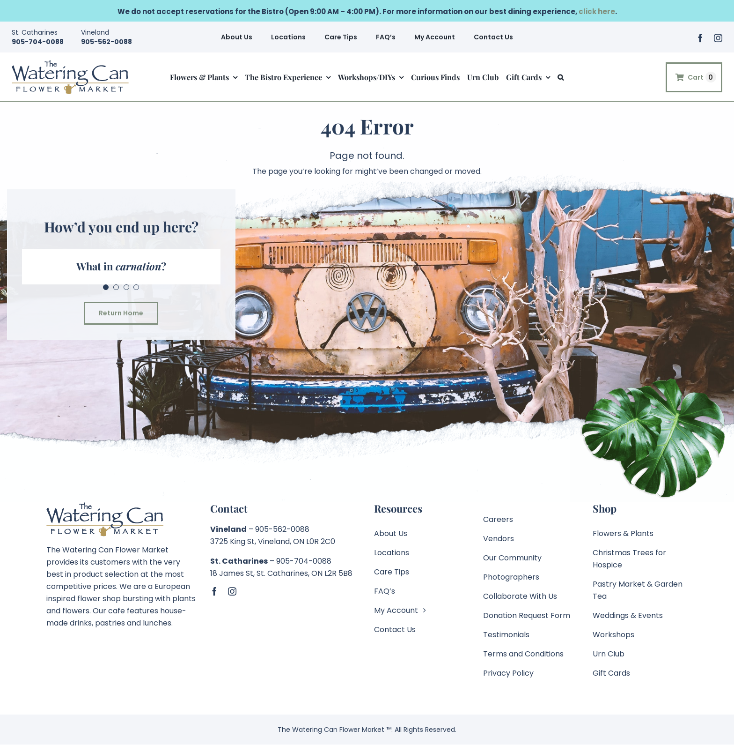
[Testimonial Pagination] (106, 287)
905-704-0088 (38, 41)
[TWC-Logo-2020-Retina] (70, 63)
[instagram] (718, 38)
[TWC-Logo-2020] (104, 505)
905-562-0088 (106, 41)
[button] (560, 73)
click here (597, 11)
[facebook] (700, 38)
